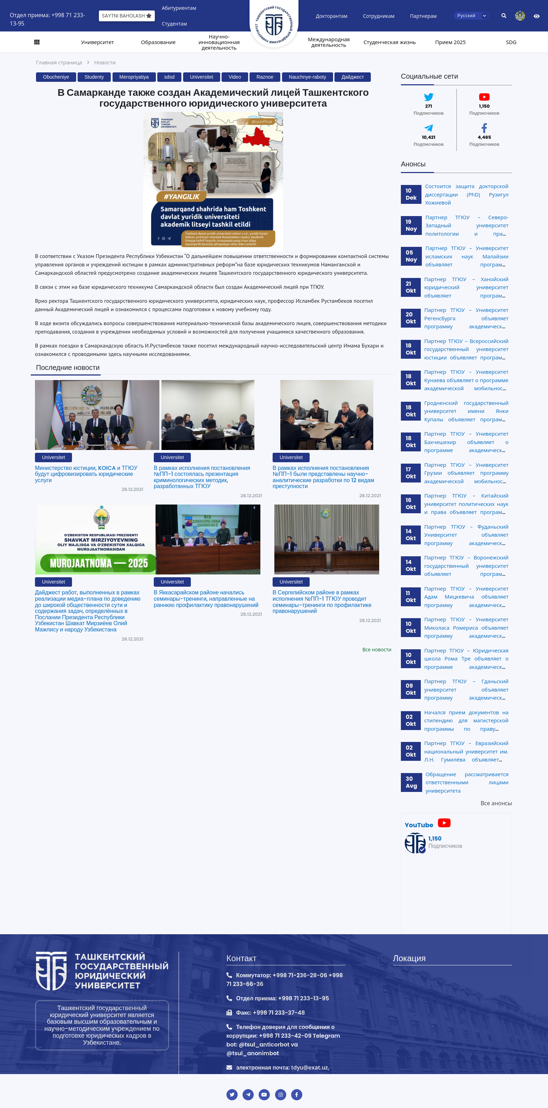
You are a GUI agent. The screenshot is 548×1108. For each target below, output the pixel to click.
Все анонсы (496, 803)
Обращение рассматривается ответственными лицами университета (467, 782)
